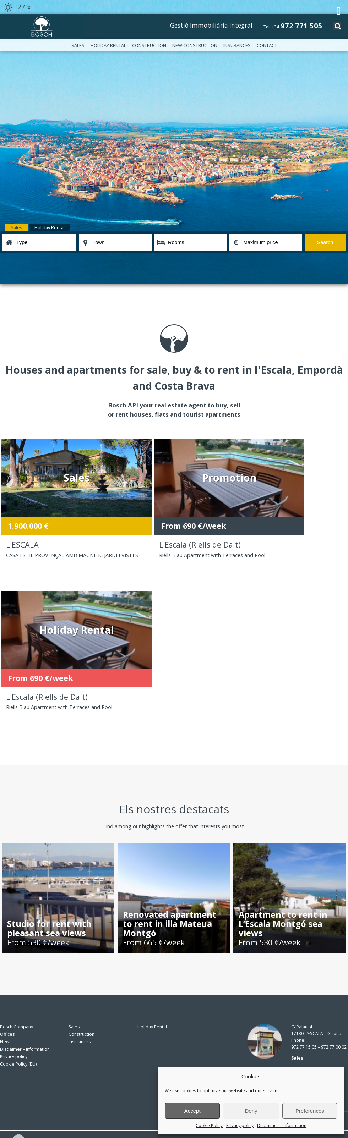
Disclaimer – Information (281, 1125)
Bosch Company (16, 883)
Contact (267, 45)
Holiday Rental (108, 45)
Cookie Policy (209, 1125)
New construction (194, 45)
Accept (192, 1111)
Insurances (237, 45)
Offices (7, 890)
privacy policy (129, 1086)
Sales (78, 45)
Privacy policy (240, 1125)
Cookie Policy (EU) (18, 920)
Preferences (309, 1111)
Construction (149, 45)
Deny (251, 1111)
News (5, 898)
